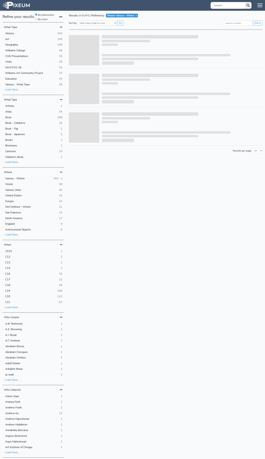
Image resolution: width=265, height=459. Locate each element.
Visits (33, 62)
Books (33, 140)
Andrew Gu (33, 413)
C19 (33, 291)
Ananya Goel (33, 402)
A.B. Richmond (33, 324)
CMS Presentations (33, 56)
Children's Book (33, 157)
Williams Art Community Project (33, 73)
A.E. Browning (33, 329)
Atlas (33, 112)
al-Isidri (33, 375)
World (33, 184)
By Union (41, 19)
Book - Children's (33, 123)
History (33, 33)
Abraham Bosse (33, 346)
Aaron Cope (33, 396)
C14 (33, 268)
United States (33, 195)
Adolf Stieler (33, 363)
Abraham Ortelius (33, 358)
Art (33, 39)
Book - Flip (33, 129)
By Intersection (44, 15)
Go (120, 22)
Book (33, 117)
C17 (33, 279)
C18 (33, 285)
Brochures (33, 146)
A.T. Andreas (33, 341)
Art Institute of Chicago (33, 447)
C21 (33, 302)
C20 (33, 296)
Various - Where (33, 178)
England (33, 224)
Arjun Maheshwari (33, 442)
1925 (33, 251)
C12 (33, 257)
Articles (33, 106)
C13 (33, 262)
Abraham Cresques (33, 352)
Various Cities (33, 190)
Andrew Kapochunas (33, 419)
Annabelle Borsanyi (33, 430)
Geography (33, 45)
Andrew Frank (33, 408)
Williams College (33, 50)
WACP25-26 (33, 67)
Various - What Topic (33, 84)
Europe (33, 201)
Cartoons (33, 151)
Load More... (12, 89)
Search (258, 22)
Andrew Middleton (33, 425)
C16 (33, 274)
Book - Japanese (33, 134)
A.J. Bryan (33, 335)
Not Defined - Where (33, 207)
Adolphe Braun (33, 369)
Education (33, 79)
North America (33, 218)
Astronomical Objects (33, 230)
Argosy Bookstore (33, 436)
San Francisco (33, 213)
